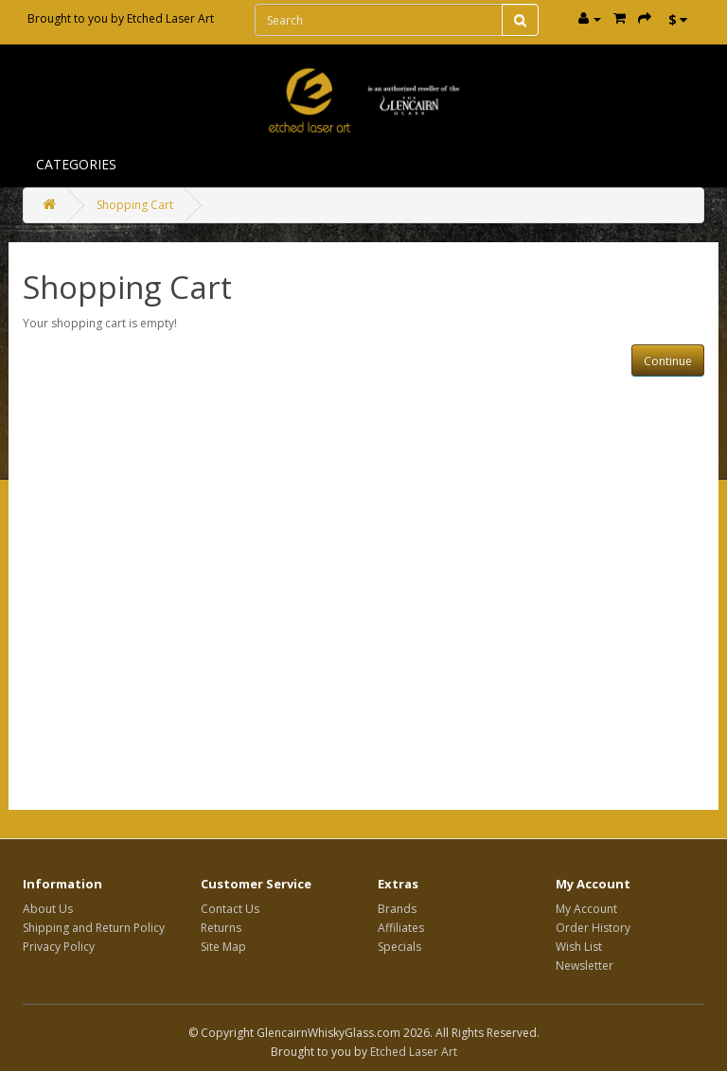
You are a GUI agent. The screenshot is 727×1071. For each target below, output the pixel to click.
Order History (593, 928)
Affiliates (401, 928)
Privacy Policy (59, 947)
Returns (221, 928)
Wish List (579, 947)
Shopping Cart (135, 205)
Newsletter (584, 965)
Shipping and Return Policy (94, 928)
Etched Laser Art (170, 18)
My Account (586, 909)
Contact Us (230, 909)
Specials (399, 947)
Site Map (223, 947)
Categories (76, 164)
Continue (668, 361)
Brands (397, 909)
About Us (48, 909)
